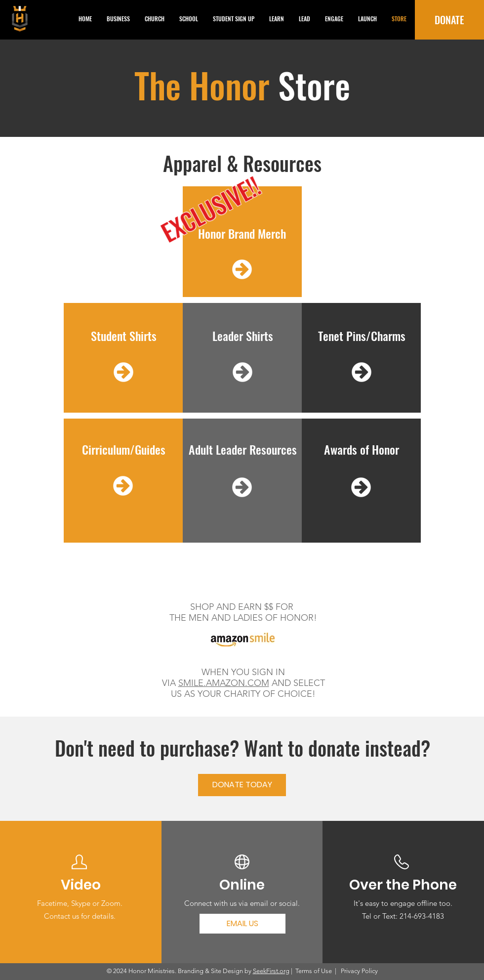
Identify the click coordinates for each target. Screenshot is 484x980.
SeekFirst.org (271, 971)
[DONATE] (449, 20)
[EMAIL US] (242, 924)
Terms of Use (313, 971)
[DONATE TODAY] (242, 785)
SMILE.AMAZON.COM (223, 683)
